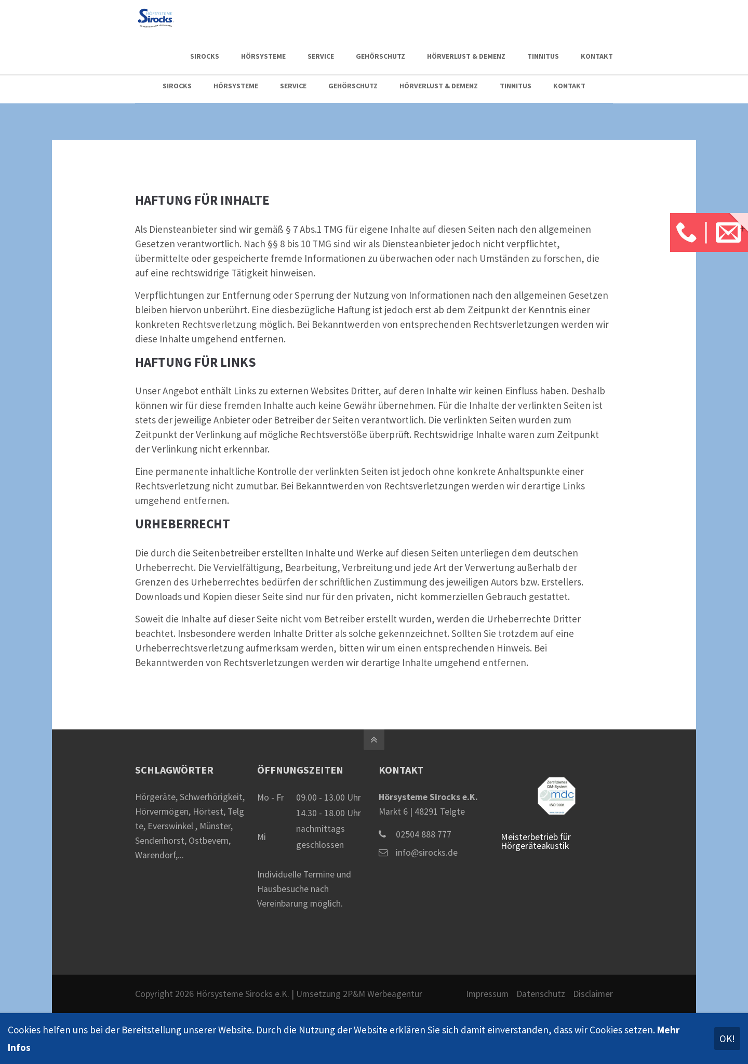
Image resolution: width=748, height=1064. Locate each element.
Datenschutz (540, 994)
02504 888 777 (423, 834)
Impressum (487, 994)
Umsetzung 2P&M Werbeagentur (359, 994)
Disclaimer (593, 994)
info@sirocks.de (427, 852)
